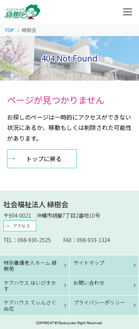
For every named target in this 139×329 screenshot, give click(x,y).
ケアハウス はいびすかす (30, 285)
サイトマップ (89, 262)
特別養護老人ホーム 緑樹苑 (30, 265)
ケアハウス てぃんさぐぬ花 (30, 305)
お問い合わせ (89, 282)
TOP (9, 29)
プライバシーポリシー (99, 302)
